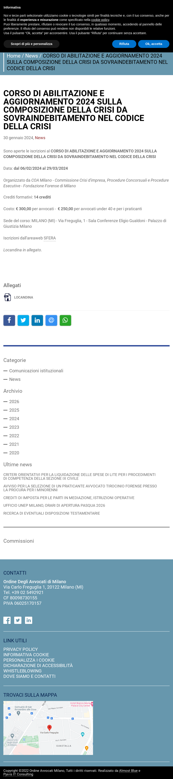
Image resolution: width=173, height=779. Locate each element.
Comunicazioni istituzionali (36, 371)
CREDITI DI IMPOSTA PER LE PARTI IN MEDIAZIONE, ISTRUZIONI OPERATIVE (68, 498)
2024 (14, 419)
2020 (14, 453)
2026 (14, 402)
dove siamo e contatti (29, 676)
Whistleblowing (22, 671)
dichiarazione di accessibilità (38, 665)
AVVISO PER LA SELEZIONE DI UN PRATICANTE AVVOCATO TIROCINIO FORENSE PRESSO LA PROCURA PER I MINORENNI (80, 488)
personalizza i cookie (29, 660)
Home (13, 56)
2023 (14, 427)
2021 (14, 444)
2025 (14, 410)
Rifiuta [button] (124, 44)
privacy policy (20, 649)
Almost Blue (128, 771)
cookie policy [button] (100, 20)
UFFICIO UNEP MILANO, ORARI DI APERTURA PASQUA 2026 (54, 506)
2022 (14, 436)
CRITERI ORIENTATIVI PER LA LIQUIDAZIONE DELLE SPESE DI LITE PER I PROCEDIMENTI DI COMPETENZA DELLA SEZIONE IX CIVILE (79, 476)
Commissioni (18, 541)
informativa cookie (26, 655)
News (31, 56)
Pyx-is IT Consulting (18, 774)
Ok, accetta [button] (153, 44)
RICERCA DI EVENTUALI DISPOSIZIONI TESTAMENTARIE (51, 514)
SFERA (50, 238)
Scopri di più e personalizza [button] (31, 44)
